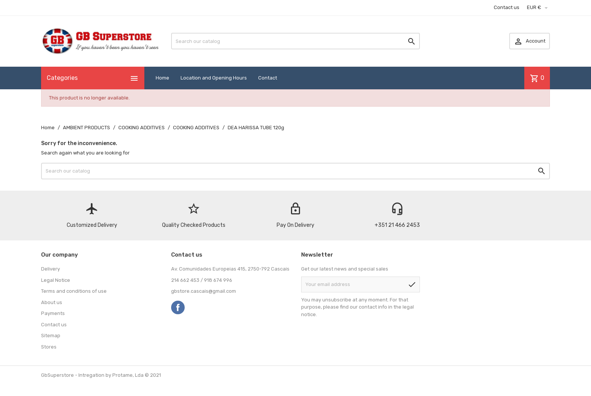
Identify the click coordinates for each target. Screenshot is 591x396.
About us (51, 302)
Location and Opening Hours (214, 78)
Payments (53, 313)
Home (162, 78)
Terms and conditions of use (74, 291)
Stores (49, 347)
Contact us (506, 7)
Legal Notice (55, 280)
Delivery (50, 269)
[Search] (295, 41)
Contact (267, 78)
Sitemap (50, 335)
